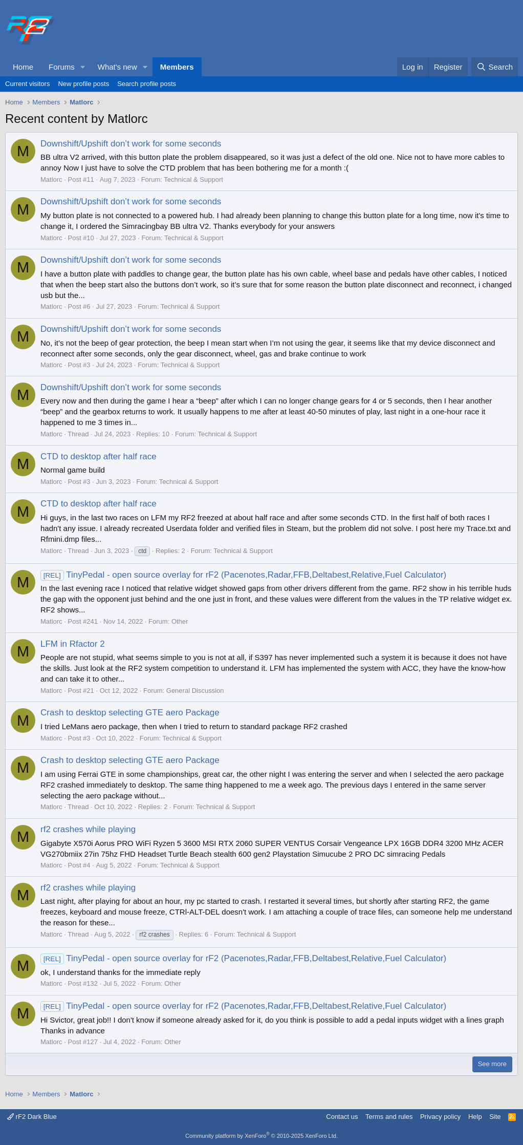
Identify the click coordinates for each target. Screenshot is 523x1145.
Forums (62, 66)
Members (177, 66)
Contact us (342, 1116)
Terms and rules (388, 1116)
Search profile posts (146, 84)
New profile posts (83, 84)
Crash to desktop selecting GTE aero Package (130, 712)
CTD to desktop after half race (98, 456)
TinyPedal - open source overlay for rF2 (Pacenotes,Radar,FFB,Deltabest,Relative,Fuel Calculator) (243, 575)
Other (179, 621)
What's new (117, 66)
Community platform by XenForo (261, 1136)
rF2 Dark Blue (32, 1116)
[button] (83, 66)
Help (475, 1116)
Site (494, 1116)
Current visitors (27, 84)
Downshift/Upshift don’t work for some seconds (130, 144)
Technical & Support (193, 179)
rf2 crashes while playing (88, 829)
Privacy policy (440, 1116)
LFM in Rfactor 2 (72, 644)
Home (23, 66)
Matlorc (51, 179)
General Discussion (195, 690)
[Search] (494, 66)
